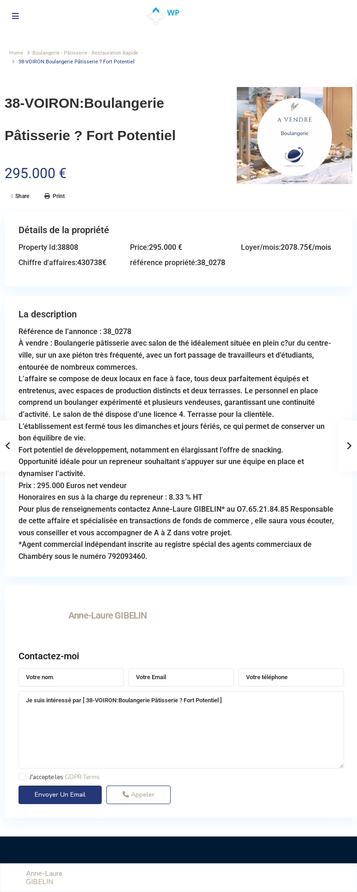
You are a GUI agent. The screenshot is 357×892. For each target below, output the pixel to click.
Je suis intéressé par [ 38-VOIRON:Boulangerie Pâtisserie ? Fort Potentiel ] (181, 730)
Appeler (138, 794)
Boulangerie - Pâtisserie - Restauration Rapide (85, 53)
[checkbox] (21, 776)
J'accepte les (65, 777)
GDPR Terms (82, 777)
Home (16, 53)
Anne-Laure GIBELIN (107, 615)
